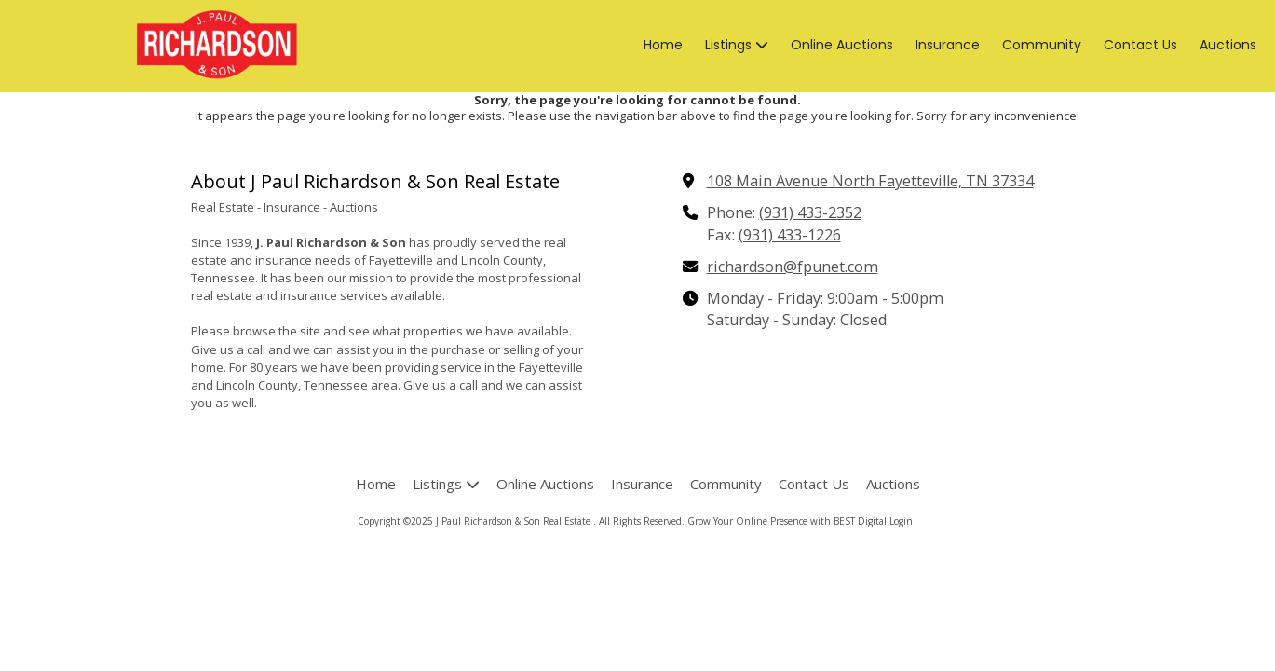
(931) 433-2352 (810, 212)
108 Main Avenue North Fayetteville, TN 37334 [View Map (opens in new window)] (870, 181)
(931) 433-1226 (790, 235)
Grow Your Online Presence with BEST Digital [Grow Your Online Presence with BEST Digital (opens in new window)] (787, 520)
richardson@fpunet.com (792, 266)
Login (901, 520)
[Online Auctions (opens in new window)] (842, 46)
